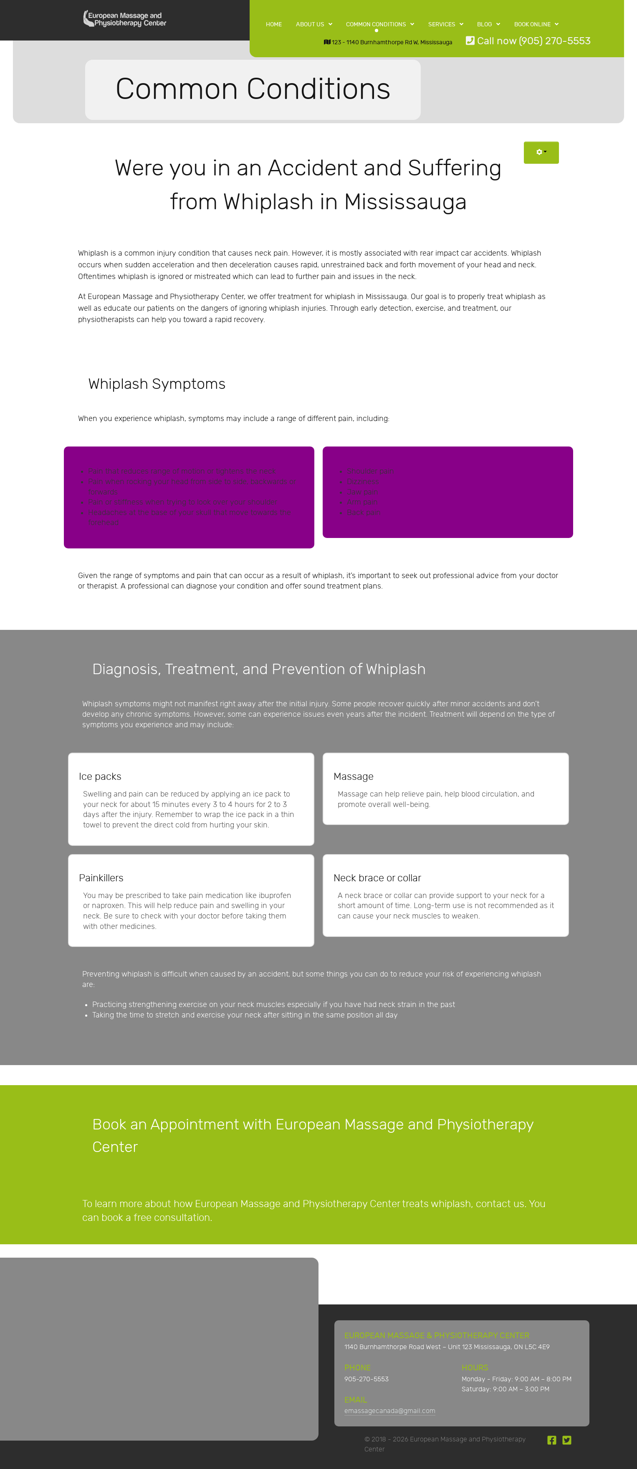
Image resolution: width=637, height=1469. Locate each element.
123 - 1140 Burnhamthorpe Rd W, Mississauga (388, 42)
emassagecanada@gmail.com (389, 1411)
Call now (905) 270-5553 (528, 41)
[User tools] (541, 153)
